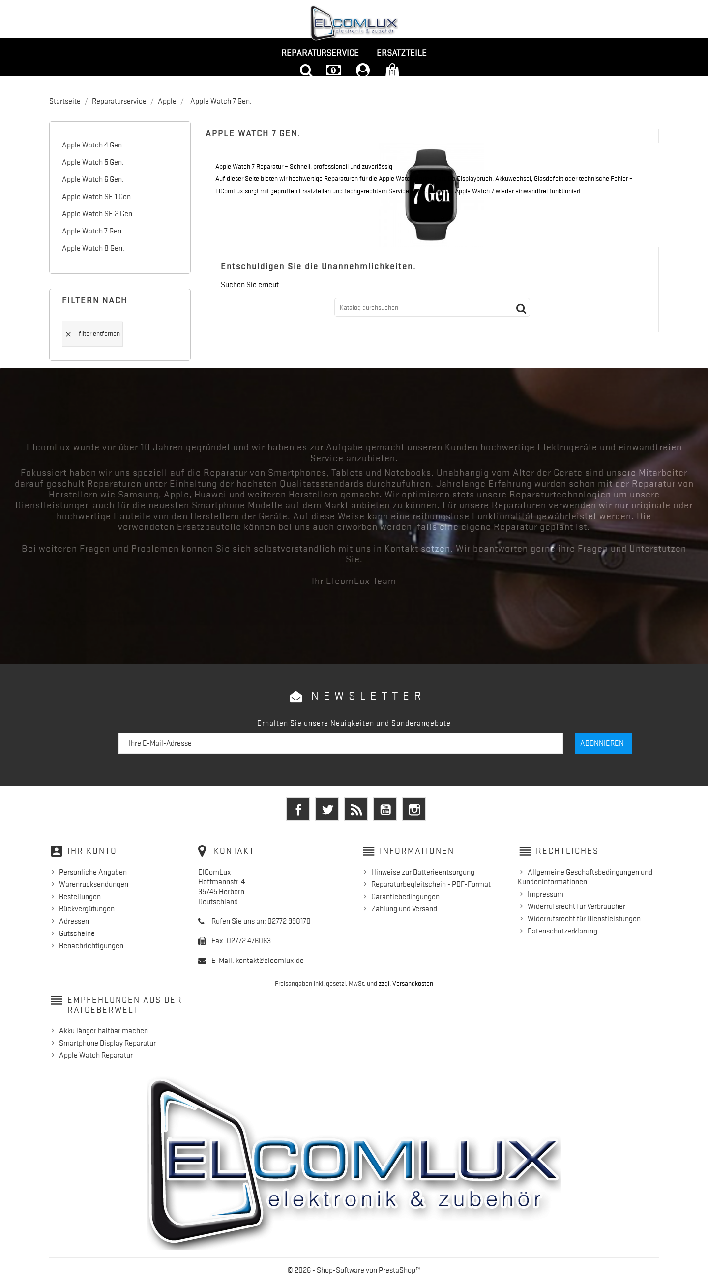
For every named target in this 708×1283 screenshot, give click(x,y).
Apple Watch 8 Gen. (93, 248)
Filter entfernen (92, 333)
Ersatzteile (402, 53)
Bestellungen (80, 896)
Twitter (327, 809)
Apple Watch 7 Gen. (92, 231)
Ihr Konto (92, 851)
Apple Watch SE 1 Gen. (97, 196)
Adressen (74, 921)
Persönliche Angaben (93, 872)
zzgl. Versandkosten (406, 983)
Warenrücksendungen (93, 884)
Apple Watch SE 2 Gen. (98, 213)
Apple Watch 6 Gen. (93, 179)
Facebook (298, 809)
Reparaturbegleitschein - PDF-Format (431, 884)
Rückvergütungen (87, 908)
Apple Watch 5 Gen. (93, 162)
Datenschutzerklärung (562, 931)
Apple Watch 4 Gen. (93, 145)
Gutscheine (77, 933)
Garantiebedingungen (405, 896)
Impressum (545, 894)
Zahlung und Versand (404, 908)
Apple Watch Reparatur (96, 1055)
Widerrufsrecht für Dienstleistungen (584, 918)
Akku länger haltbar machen (103, 1030)
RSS (356, 809)
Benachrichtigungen (91, 945)
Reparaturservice (320, 53)
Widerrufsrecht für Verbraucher (576, 906)
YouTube (385, 809)
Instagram (414, 809)
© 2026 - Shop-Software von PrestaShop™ (354, 1270)
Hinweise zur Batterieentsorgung (422, 872)
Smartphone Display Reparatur (107, 1043)
